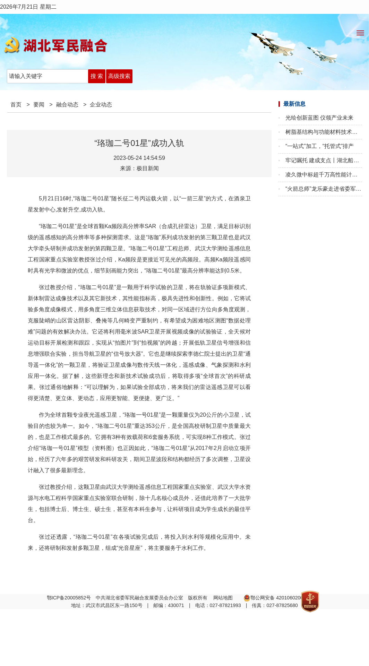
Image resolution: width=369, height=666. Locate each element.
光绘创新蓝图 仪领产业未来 (319, 118)
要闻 (38, 104)
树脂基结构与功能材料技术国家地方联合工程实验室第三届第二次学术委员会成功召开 (323, 132)
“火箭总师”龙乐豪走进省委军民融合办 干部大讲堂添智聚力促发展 (323, 189)
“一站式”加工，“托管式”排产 (319, 146)
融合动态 (67, 104)
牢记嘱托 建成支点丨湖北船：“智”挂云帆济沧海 (323, 160)
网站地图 (223, 597)
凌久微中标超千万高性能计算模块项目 (323, 175)
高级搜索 (119, 76)
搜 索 (97, 76)
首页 (16, 104)
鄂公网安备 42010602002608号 (281, 597)
